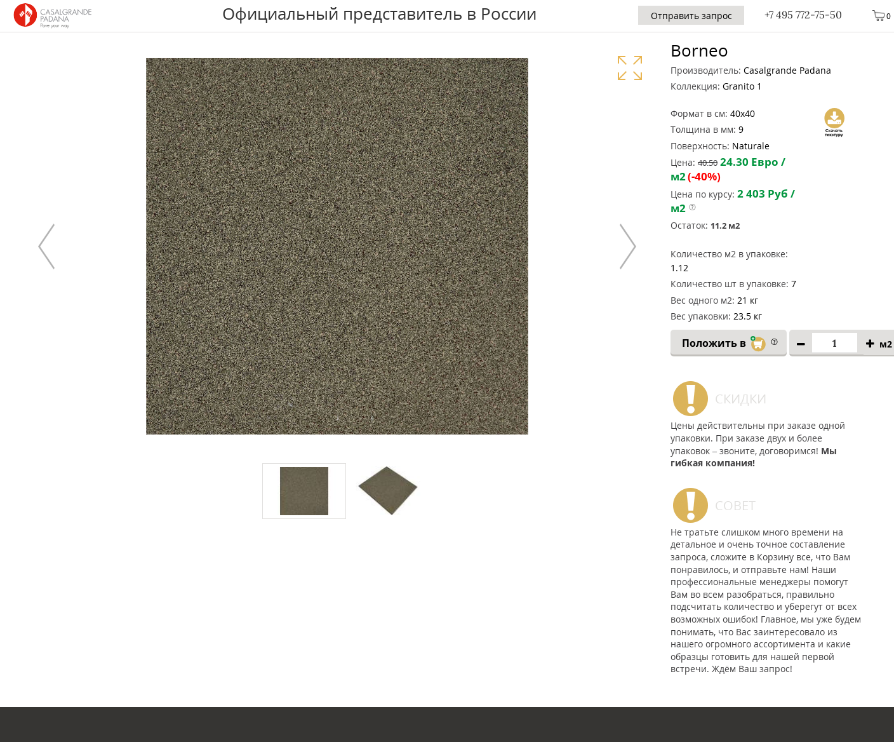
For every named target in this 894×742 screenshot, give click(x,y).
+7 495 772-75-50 (803, 14)
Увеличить (630, 68)
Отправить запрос (691, 16)
